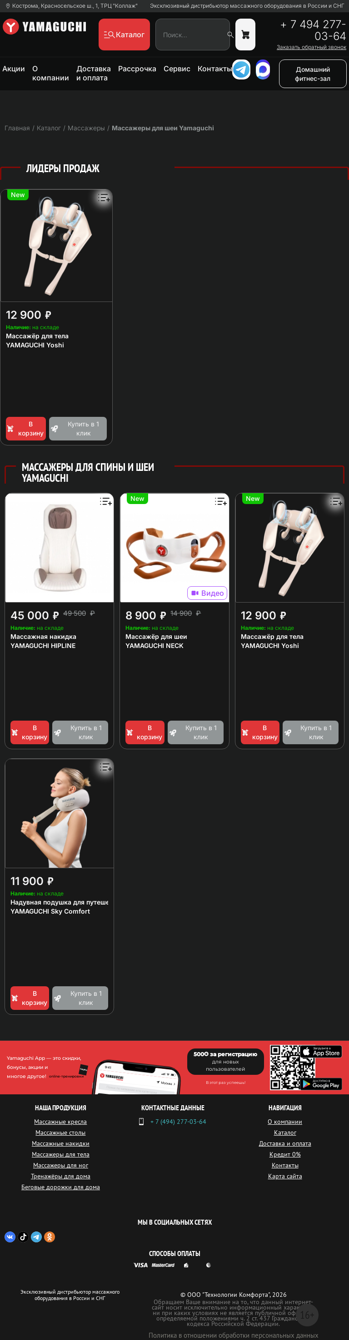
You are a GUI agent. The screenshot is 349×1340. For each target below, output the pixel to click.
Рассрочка (137, 68)
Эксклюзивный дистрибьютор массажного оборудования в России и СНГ (247, 6)
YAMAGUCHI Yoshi (35, 345)
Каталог (285, 1132)
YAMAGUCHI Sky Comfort (50, 911)
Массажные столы (60, 1132)
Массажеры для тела (61, 1154)
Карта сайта (285, 1176)
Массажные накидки (61, 1143)
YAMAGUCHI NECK (154, 645)
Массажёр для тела (37, 336)
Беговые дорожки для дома (60, 1187)
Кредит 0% (285, 1154)
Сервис (177, 68)
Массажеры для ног (60, 1165)
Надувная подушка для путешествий (69, 902)
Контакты (215, 68)
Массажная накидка (43, 636)
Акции (13, 68)
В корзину (25, 428)
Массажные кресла (60, 1121)
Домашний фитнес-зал (312, 73)
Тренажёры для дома (60, 1176)
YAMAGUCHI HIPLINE (42, 645)
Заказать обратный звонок (311, 47)
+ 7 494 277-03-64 (313, 30)
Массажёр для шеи (156, 636)
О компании (50, 73)
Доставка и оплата (93, 73)
